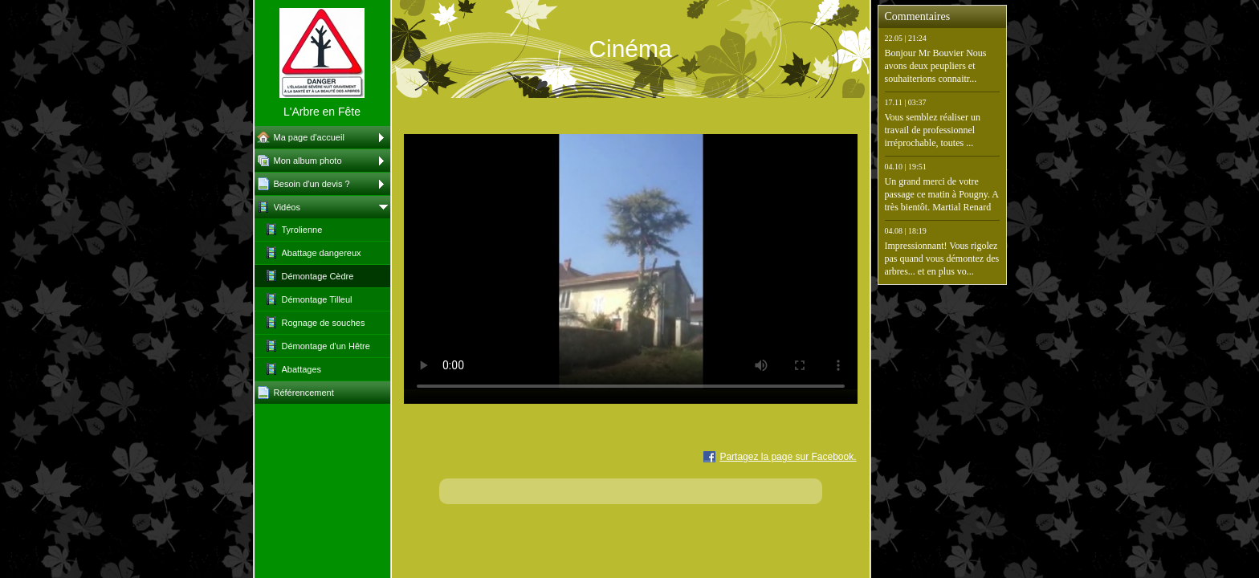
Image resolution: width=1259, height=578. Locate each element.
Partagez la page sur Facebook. (787, 456)
